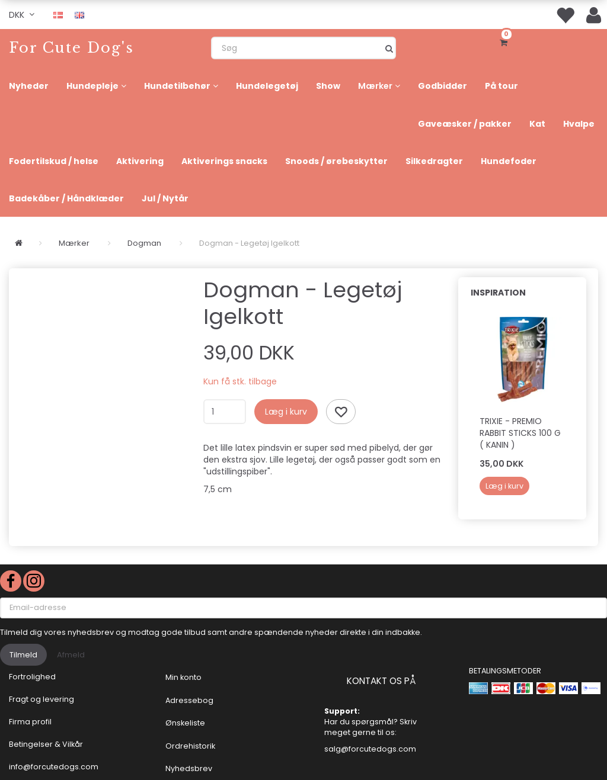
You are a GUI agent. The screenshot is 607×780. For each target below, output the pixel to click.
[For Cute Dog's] (71, 47)
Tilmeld (23, 654)
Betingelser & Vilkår (46, 744)
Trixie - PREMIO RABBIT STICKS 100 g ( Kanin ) (520, 433)
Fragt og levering (41, 699)
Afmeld (71, 654)
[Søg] (389, 48)
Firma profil (30, 722)
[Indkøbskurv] (506, 41)
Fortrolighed (32, 677)
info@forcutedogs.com (53, 767)
